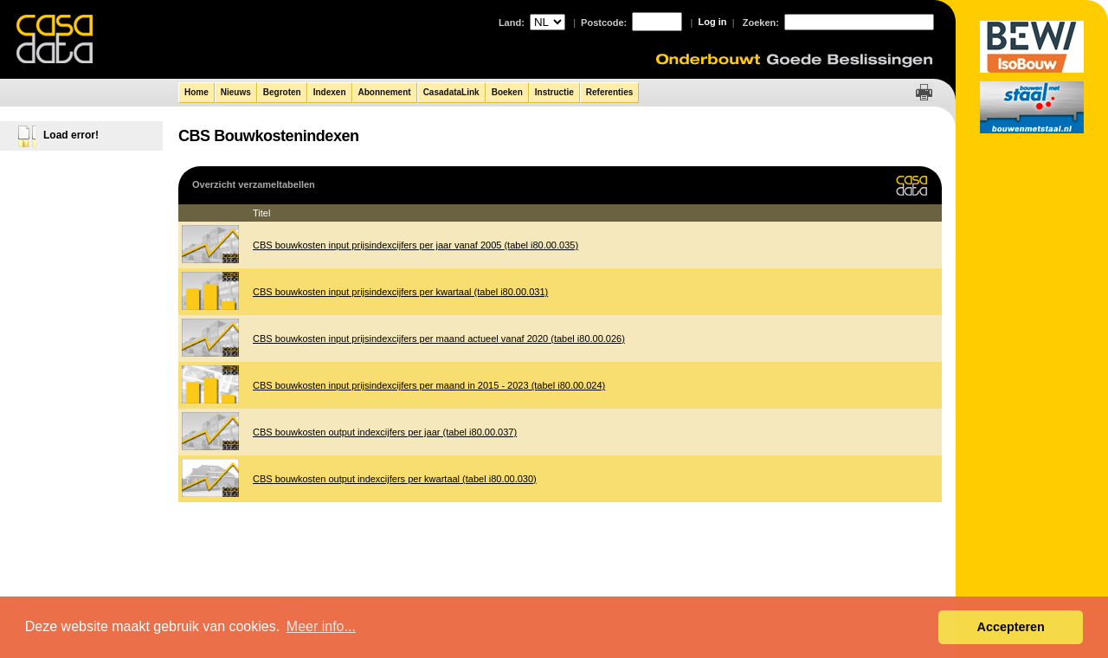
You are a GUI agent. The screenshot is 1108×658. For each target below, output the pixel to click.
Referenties (609, 92)
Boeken (507, 92)
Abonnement (384, 92)
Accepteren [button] (1010, 627)
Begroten (282, 92)
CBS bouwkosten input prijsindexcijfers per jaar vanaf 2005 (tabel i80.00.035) (415, 245)
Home (196, 92)
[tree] (82, 132)
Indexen (329, 92)
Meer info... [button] (321, 626)
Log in (713, 21)
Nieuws (236, 92)
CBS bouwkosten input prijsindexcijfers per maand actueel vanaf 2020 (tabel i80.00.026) (439, 338)
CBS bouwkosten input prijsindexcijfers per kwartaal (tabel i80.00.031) (400, 292)
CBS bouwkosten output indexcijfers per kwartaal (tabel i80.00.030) (395, 479)
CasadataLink (451, 92)
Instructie (554, 92)
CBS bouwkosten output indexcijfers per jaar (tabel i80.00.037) (385, 432)
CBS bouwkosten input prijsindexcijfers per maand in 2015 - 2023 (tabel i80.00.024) (429, 385)
